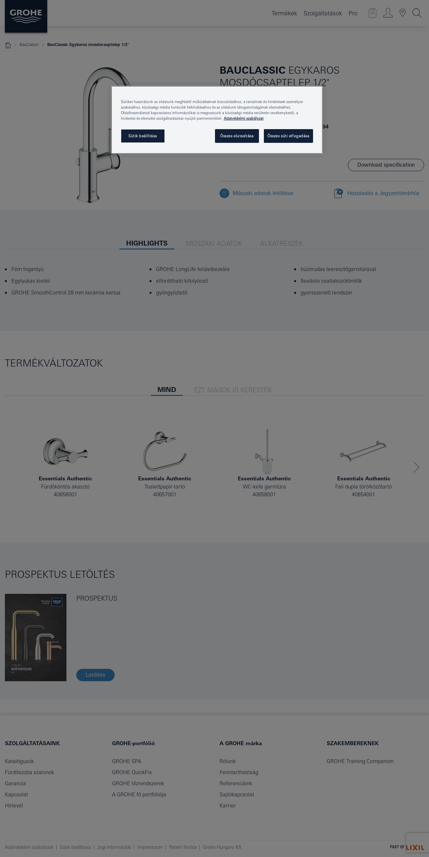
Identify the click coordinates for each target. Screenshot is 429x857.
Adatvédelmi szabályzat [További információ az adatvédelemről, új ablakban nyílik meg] (244, 118)
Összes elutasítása (236, 136)
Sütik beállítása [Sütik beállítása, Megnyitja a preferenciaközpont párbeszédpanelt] (142, 136)
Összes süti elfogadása (288, 136)
